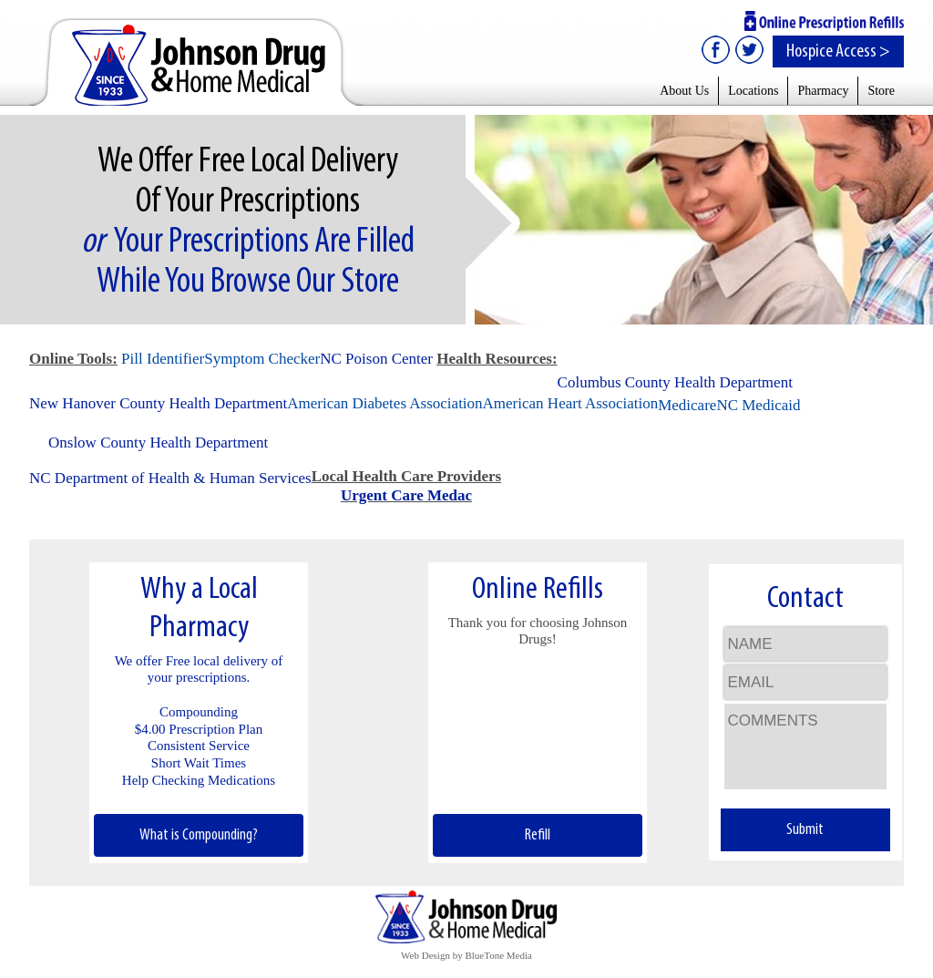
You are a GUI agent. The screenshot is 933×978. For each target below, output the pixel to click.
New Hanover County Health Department (158, 403)
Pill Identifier (162, 358)
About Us (684, 91)
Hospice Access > (838, 51)
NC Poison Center (376, 358)
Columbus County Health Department (675, 382)
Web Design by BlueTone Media (466, 955)
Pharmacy (822, 91)
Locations (753, 91)
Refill (537, 835)
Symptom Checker (262, 358)
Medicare (687, 405)
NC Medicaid (758, 405)
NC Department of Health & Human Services (170, 478)
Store (881, 91)
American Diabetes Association (384, 403)
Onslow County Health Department (158, 442)
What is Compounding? (198, 835)
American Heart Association (571, 403)
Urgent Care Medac (406, 495)
